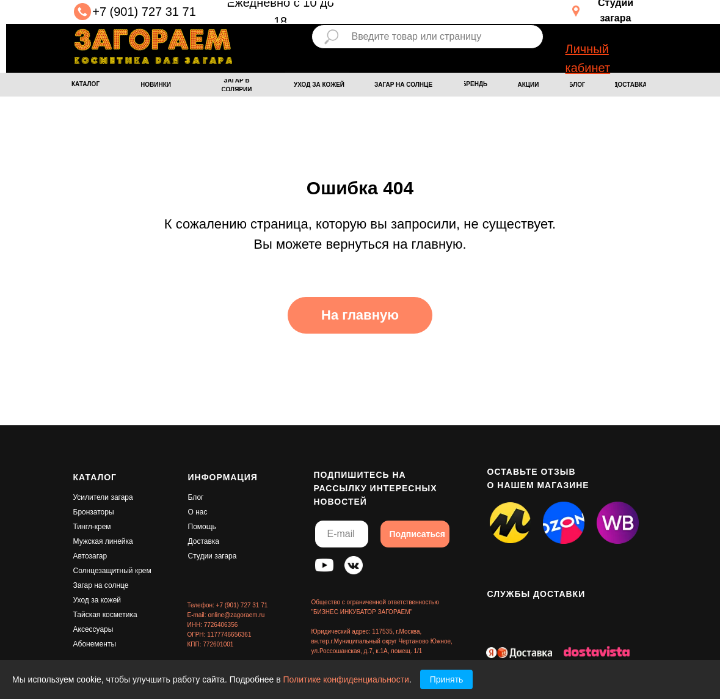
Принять (447, 679)
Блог (196, 497)
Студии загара (212, 556)
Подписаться (418, 534)
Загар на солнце (101, 585)
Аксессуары (93, 629)
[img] (153, 46)
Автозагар (90, 556)
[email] (341, 534)
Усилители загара (103, 497)
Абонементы (95, 644)
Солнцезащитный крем (112, 570)
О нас (198, 512)
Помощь (202, 526)
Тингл (82, 526)
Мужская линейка (103, 541)
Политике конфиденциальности (346, 679)
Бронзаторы (93, 512)
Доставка (204, 541)
